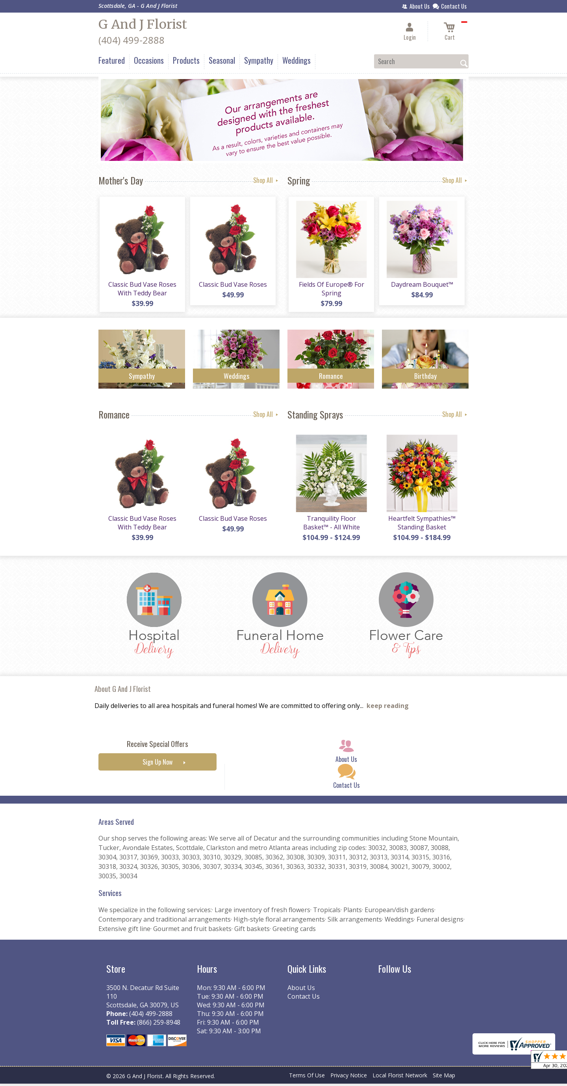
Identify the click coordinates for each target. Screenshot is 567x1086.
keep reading (388, 708)
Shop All (266, 180)
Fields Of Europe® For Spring (330, 290)
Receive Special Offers (157, 746)
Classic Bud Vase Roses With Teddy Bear (142, 290)
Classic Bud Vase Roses (232, 285)
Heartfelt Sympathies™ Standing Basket (421, 525)
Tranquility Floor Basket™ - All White (330, 525)
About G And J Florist (122, 691)
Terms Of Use (307, 1078)
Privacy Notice (348, 1078)
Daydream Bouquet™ (421, 285)
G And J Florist (142, 24)
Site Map (444, 1078)
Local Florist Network (399, 1078)
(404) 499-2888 (131, 39)
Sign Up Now (157, 764)
